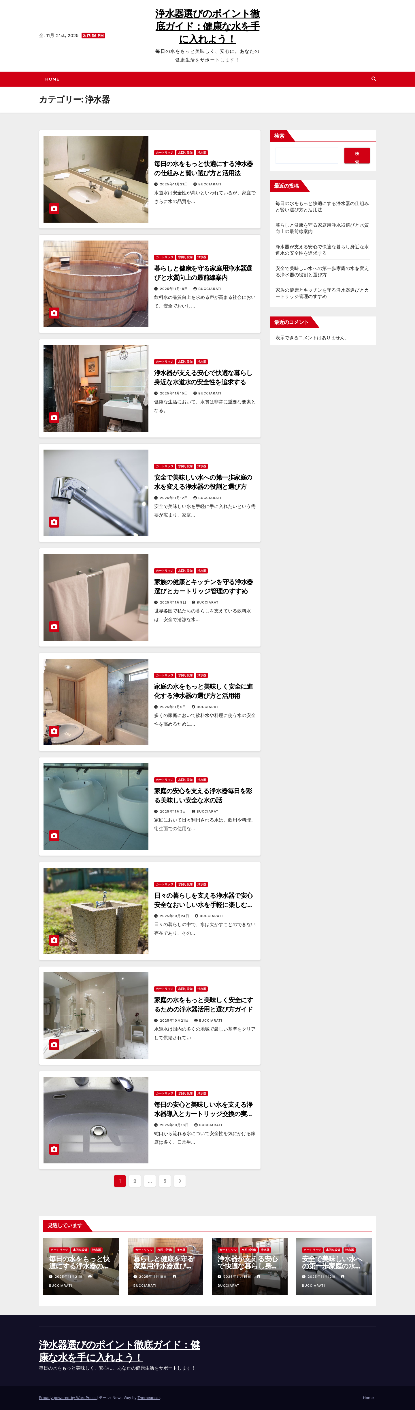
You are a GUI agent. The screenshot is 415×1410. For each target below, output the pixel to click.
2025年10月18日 (175, 1125)
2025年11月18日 (174, 289)
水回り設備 (185, 152)
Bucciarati (207, 184)
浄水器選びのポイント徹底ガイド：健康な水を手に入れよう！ (207, 26)
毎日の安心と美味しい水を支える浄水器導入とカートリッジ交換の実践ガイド (203, 1114)
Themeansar (148, 1398)
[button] (373, 79)
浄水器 (201, 152)
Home (52, 79)
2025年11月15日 (174, 393)
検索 (279, 136)
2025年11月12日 (174, 498)
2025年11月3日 (174, 811)
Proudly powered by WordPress (68, 1398)
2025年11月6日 (174, 707)
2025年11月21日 (174, 184)
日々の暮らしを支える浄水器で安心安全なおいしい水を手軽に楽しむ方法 (203, 905)
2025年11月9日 (174, 602)
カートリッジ (164, 152)
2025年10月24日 (175, 916)
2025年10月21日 (175, 1020)
